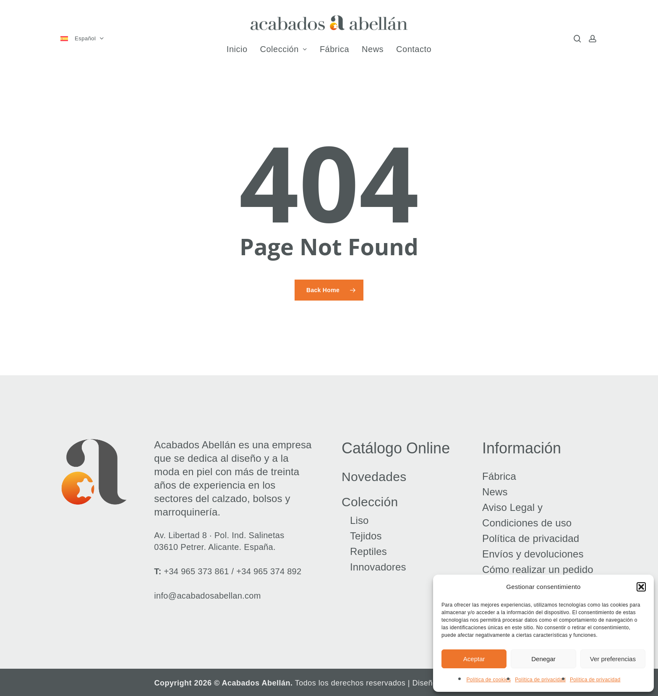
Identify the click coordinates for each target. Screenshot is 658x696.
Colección (370, 502)
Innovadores (378, 567)
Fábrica (499, 476)
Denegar (543, 658)
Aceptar (474, 658)
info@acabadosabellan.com (207, 595)
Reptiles (368, 551)
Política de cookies (488, 680)
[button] (641, 587)
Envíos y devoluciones (533, 554)
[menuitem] (85, 38)
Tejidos (366, 536)
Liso (359, 520)
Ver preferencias (613, 658)
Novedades (374, 477)
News (495, 491)
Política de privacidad (540, 680)
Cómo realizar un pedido (537, 569)
